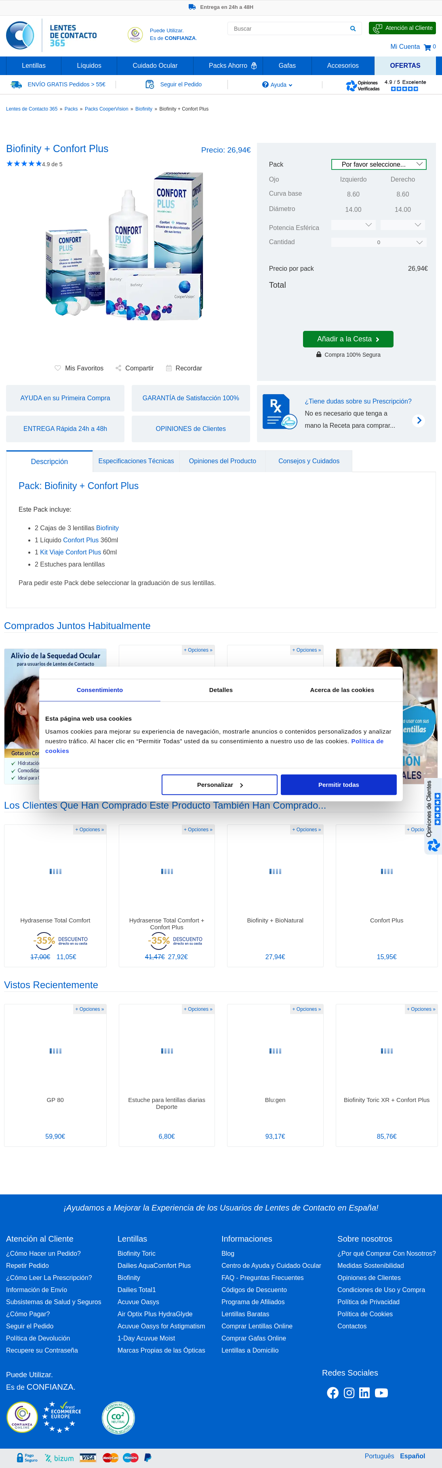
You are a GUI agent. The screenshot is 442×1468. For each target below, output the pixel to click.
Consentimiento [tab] (100, 689)
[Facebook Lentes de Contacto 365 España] (333, 1394)
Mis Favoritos (79, 368)
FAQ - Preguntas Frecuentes (262, 1277)
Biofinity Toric (137, 1253)
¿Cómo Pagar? (28, 1314)
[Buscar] (353, 29)
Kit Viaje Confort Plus (70, 552)
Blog (227, 1253)
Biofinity (143, 109)
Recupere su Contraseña (42, 1350)
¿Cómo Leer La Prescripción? (49, 1277)
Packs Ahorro (228, 65)
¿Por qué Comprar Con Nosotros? (386, 1253)
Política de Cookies (365, 1314)
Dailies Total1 (137, 1289)
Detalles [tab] (221, 689)
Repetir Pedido (27, 1265)
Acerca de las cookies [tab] (342, 689)
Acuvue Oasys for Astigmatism (161, 1326)
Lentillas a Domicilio (249, 1350)
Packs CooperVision (106, 109)
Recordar (184, 368)
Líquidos (89, 65)
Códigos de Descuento (254, 1289)
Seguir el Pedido (29, 1326)
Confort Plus (81, 540)
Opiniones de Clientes (369, 1277)
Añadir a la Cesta (348, 339)
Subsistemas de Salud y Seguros (53, 1302)
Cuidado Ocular (155, 65)
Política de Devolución (38, 1338)
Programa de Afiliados (253, 1302)
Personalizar (220, 784)
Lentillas (34, 65)
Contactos (351, 1326)
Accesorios (343, 65)
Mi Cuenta (405, 46)
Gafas (287, 65)
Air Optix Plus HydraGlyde (155, 1314)
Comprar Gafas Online (253, 1338)
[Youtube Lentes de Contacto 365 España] (402, 1394)
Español (412, 1456)
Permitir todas (338, 784)
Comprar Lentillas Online (257, 1326)
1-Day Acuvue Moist (146, 1338)
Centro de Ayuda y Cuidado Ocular (271, 1265)
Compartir (135, 368)
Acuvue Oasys (138, 1302)
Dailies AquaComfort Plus (154, 1265)
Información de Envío (36, 1289)
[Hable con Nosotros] (402, 28)
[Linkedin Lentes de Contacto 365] (364, 1394)
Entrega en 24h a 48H (221, 7)
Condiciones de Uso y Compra (381, 1289)
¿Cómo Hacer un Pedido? (43, 1253)
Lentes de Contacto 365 (31, 109)
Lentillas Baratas (245, 1314)
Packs (71, 109)
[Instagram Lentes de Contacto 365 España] (349, 1394)
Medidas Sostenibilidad (370, 1265)
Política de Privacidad (368, 1302)
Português (379, 1456)
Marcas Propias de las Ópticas (161, 1350)
